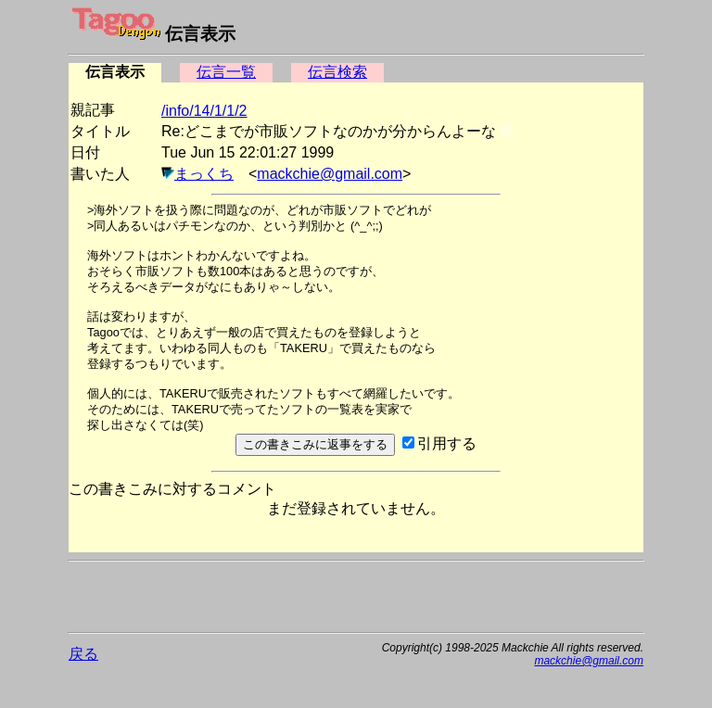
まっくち (204, 174)
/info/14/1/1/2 (204, 111)
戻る (83, 654)
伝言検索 (337, 72)
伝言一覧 (226, 72)
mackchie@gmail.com (329, 174)
